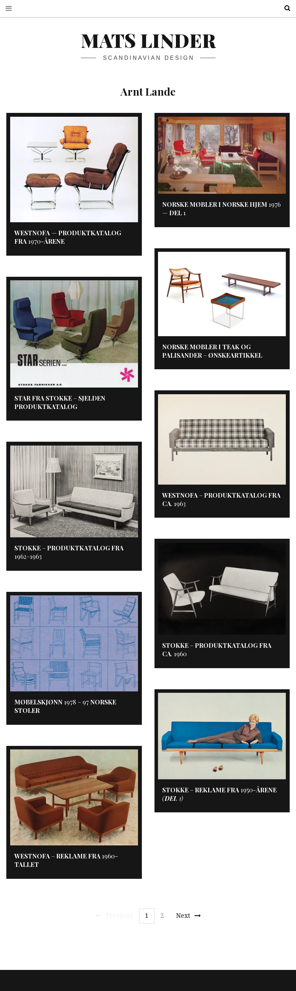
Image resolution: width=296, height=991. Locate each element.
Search (285, 8)
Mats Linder (148, 40)
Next (188, 915)
